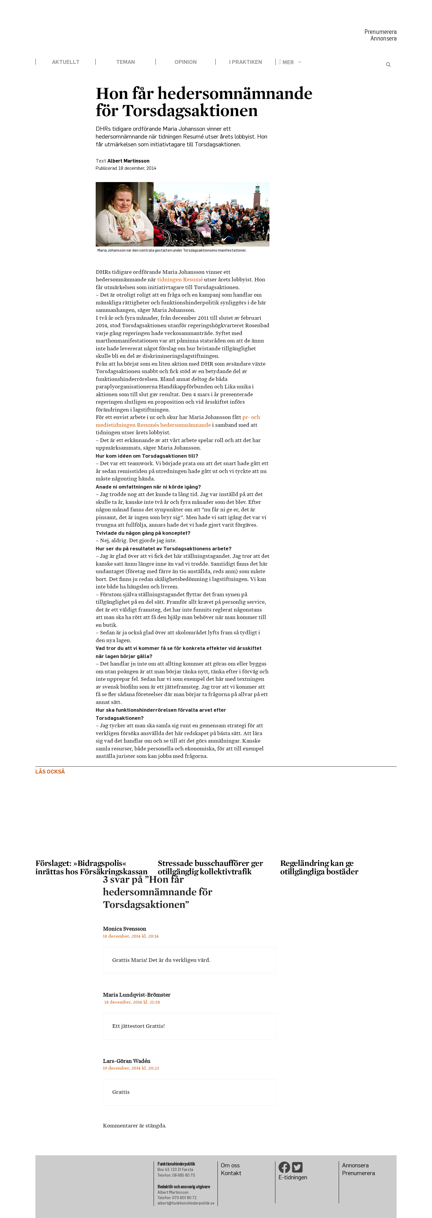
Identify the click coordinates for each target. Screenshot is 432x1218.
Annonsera (383, 38)
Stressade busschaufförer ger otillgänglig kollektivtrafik (210, 867)
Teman (125, 62)
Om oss (230, 1165)
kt (239, 1173)
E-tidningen (292, 1177)
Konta (228, 1173)
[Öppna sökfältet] (388, 65)
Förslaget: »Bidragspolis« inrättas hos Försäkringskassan (92, 867)
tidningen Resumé (180, 280)
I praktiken (245, 62)
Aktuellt (66, 62)
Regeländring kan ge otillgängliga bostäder (319, 867)
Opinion (186, 62)
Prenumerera (380, 31)
